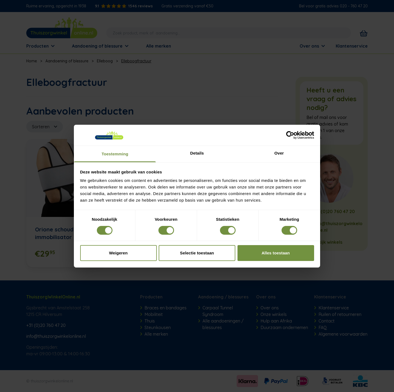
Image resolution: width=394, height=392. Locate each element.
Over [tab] (279, 153)
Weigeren (118, 253)
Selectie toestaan (197, 253)
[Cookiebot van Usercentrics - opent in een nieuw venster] (290, 135)
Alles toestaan (276, 253)
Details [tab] (197, 153)
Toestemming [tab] (115, 154)
